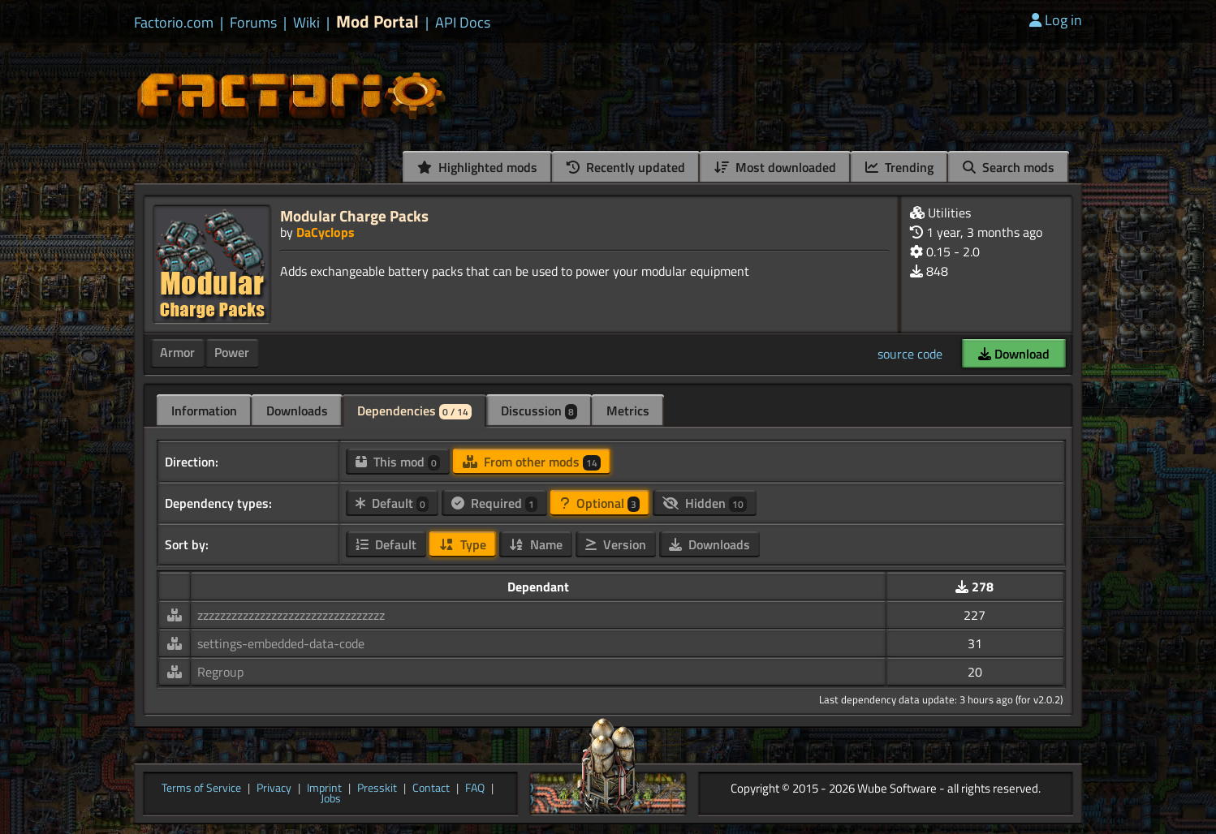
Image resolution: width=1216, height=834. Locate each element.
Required (494, 503)
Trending (899, 167)
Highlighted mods (477, 167)
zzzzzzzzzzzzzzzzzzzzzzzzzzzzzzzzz (291, 615)
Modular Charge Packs (354, 215)
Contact (431, 788)
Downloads (297, 410)
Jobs (331, 799)
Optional (600, 503)
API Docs (462, 22)
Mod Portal (377, 21)
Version (615, 544)
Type (462, 544)
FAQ (475, 788)
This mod (398, 461)
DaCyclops (325, 232)
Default (392, 503)
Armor (177, 352)
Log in (1055, 20)
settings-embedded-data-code (280, 643)
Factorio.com (173, 22)
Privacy (274, 788)
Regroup (220, 671)
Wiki (306, 22)
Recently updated (626, 167)
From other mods (532, 461)
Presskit (377, 788)
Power (231, 352)
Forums (253, 22)
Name (536, 544)
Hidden (704, 503)
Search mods (1008, 167)
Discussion (539, 410)
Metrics (627, 410)
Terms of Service (201, 788)
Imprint (324, 788)
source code (910, 353)
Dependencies (414, 410)
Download (1014, 353)
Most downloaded (775, 167)
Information (204, 410)
